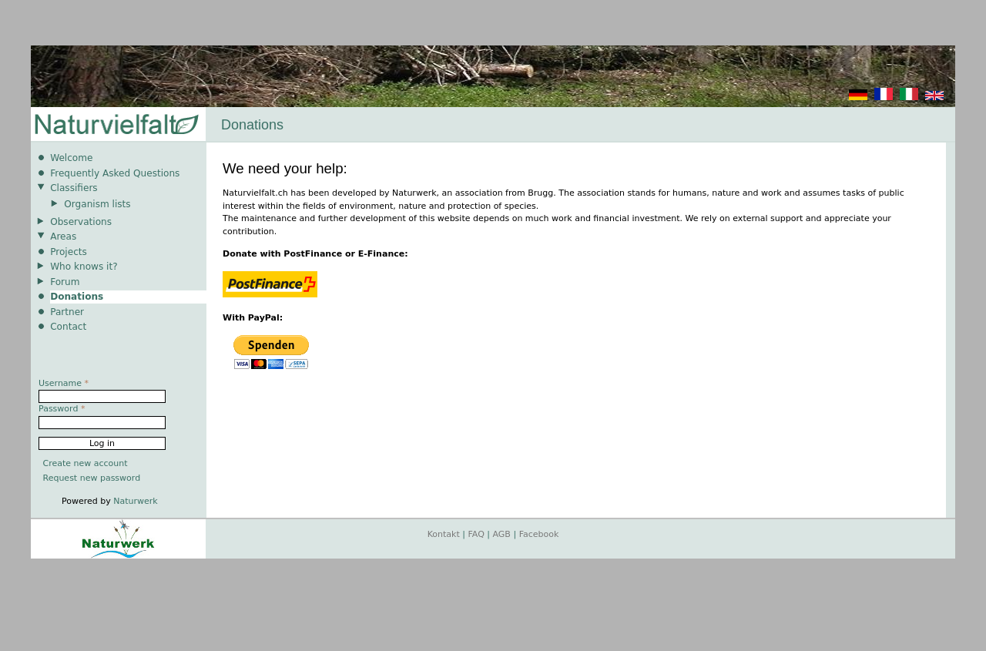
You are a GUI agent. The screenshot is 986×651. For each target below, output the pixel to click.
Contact (68, 326)
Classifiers (74, 188)
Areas (63, 236)
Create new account (85, 463)
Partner (67, 312)
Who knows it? (84, 266)
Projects (68, 252)
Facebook (539, 534)
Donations (76, 296)
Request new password (92, 478)
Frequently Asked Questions (114, 173)
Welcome (71, 158)
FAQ (476, 534)
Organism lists (97, 204)
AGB (502, 534)
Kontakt (444, 534)
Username (64, 383)
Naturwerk (135, 501)
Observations (81, 221)
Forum (64, 282)
